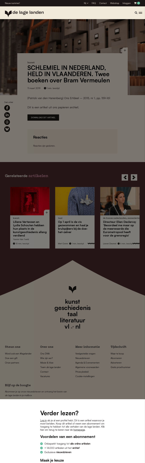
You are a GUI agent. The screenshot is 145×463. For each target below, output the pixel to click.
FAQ (94, 3)
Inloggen (127, 3)
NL (85, 3)
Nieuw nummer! (12, 3)
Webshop (114, 3)
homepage (79, 429)
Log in (43, 420)
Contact (103, 3)
